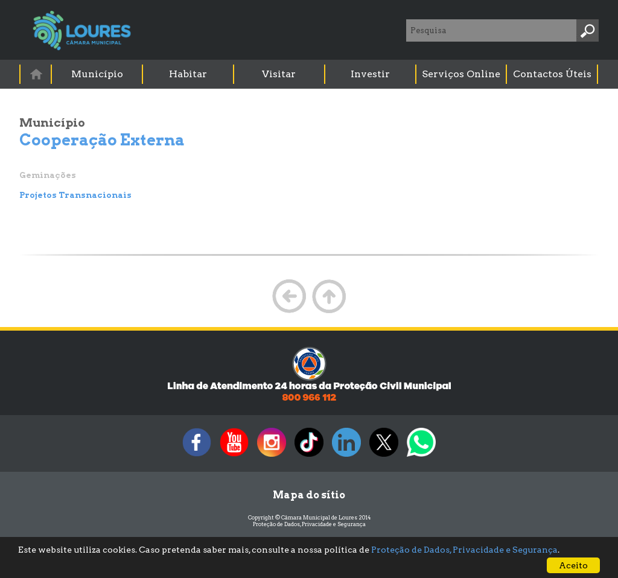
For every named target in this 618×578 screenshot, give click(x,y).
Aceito (573, 565)
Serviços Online (461, 74)
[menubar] (309, 74)
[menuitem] (36, 74)
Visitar (279, 74)
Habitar (188, 74)
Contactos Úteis (552, 74)
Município (97, 74)
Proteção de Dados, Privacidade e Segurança (309, 524)
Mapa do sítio (309, 495)
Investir (370, 74)
